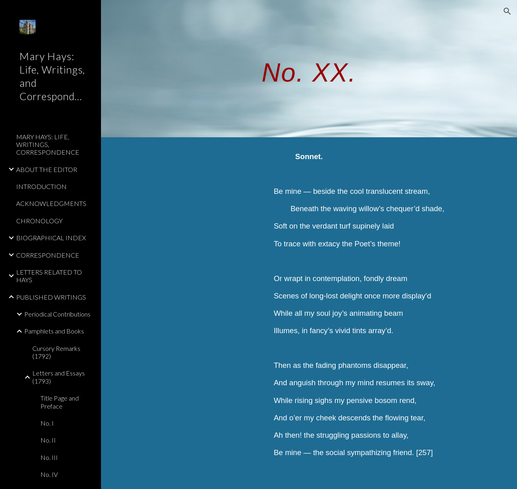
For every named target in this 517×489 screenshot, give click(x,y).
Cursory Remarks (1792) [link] (56, 352)
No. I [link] (47, 423)
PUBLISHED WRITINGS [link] (51, 297)
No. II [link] (48, 440)
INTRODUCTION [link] (41, 186)
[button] (507, 11)
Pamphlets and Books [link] (54, 331)
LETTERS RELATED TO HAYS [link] (49, 275)
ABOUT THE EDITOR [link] (46, 169)
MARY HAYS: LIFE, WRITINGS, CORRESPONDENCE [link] (47, 144)
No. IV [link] (49, 474)
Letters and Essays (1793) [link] (58, 376)
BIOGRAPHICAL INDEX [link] (51, 237)
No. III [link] (49, 457)
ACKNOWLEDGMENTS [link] (51, 203)
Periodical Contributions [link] (57, 314)
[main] (309, 68)
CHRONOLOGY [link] (39, 221)
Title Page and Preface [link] (59, 401)
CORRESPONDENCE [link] (47, 255)
